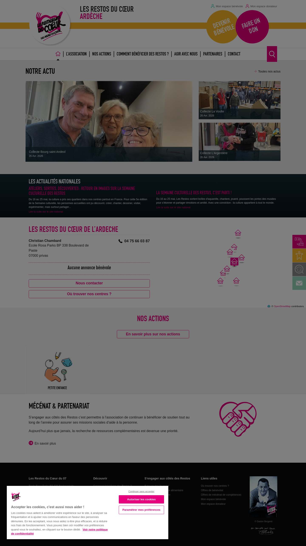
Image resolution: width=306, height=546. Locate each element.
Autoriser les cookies (141, 499)
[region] (87, 512)
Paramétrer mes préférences (141, 509)
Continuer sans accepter (141, 491)
